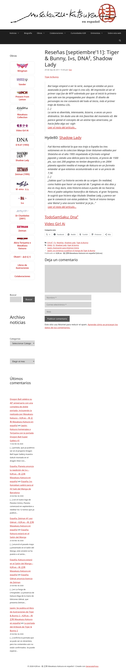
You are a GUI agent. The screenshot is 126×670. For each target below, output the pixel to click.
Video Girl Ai (55, 223)
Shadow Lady (70, 137)
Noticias (16, 33)
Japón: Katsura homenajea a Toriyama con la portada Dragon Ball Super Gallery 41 (22, 433)
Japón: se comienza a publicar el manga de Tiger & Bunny (71, 250)
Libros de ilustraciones (22, 266)
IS (54, 245)
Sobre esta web (114, 33)
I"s (55, 242)
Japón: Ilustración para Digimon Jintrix (63, 248)
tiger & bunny (73, 245)
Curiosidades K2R (78, 33)
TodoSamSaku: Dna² (61, 217)
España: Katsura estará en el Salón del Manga (19, 533)
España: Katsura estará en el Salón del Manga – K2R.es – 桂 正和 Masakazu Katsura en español (21, 567)
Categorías (15, 338)
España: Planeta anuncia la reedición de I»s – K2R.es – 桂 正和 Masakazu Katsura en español (22, 474)
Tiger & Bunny (52, 76)
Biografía (28, 33)
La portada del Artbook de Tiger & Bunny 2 (22, 627)
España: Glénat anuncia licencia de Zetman (21, 578)
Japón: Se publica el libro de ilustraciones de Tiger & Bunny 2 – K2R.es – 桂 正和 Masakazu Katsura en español (22, 615)
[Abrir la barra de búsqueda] (120, 40)
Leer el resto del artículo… (62, 127)
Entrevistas (98, 33)
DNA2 (49, 245)
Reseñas (60, 242)
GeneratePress (92, 666)
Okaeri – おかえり (22, 256)
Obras (42, 33)
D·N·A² (50, 242)
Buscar (13, 294)
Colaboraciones (59, 33)
